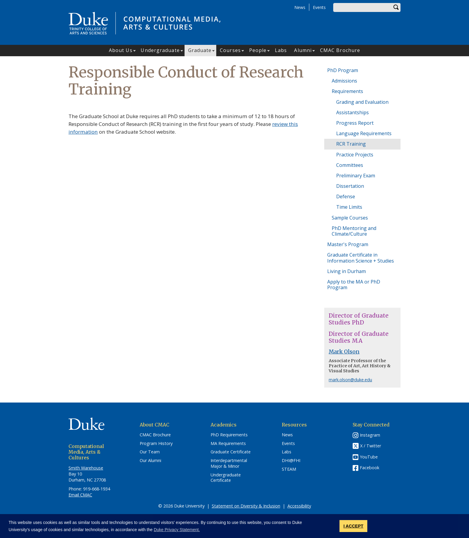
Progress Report (355, 123)
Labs (281, 50)
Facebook (369, 467)
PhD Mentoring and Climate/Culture (354, 231)
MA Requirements (228, 443)
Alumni (303, 50)
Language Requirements (364, 133)
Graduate (200, 50)
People (258, 50)
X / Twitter (370, 446)
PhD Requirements (229, 435)
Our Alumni (150, 460)
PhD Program (342, 70)
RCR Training (351, 144)
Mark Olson (344, 351)
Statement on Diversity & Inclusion (246, 506)
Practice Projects (354, 154)
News (299, 7)
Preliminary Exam (355, 175)
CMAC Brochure (340, 50)
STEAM (289, 469)
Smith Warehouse (85, 468)
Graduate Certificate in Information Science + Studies (360, 258)
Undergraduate (160, 50)
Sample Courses (350, 217)
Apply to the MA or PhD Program (353, 284)
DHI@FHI (291, 460)
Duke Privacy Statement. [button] (177, 529)
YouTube (369, 457)
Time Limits (349, 207)
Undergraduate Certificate (226, 477)
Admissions (344, 80)
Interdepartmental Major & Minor (229, 463)
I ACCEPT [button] (353, 526)
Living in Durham (346, 271)
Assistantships (352, 112)
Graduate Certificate (231, 452)
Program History (156, 443)
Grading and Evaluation (362, 102)
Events (319, 7)
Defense (345, 196)
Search (396, 7)
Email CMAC (80, 495)
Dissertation (350, 186)
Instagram (370, 435)
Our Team (150, 452)
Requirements (347, 91)
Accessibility (299, 506)
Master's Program (347, 244)
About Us (121, 50)
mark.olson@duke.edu (350, 379)
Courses (230, 50)
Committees (349, 165)
